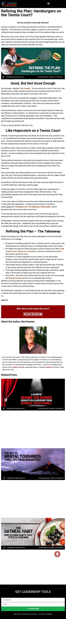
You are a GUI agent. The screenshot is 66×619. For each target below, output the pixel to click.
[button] (48, 3)
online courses (18, 367)
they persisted (15, 278)
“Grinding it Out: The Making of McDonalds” (32, 207)
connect (48, 367)
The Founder (25, 88)
